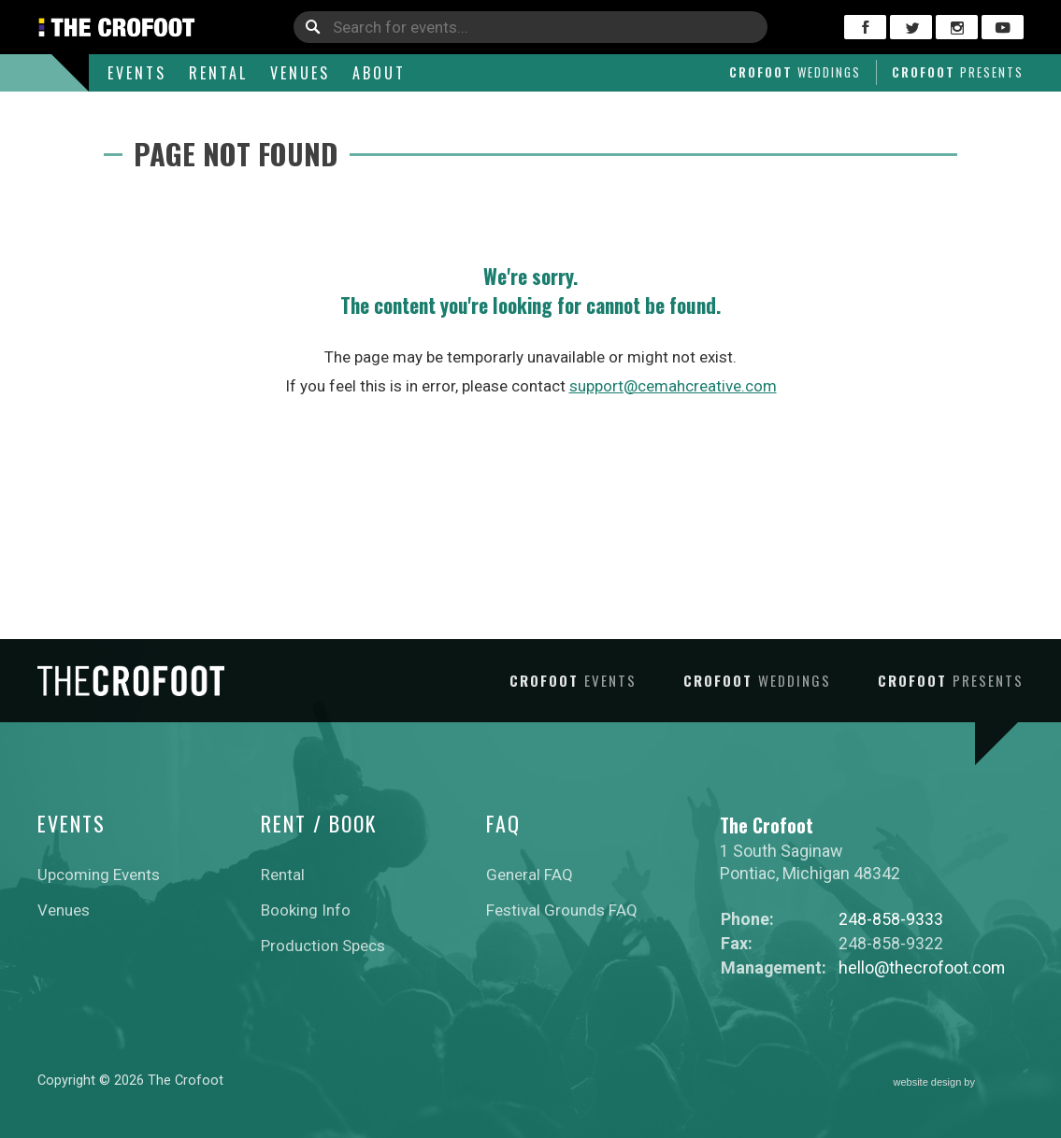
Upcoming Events (98, 874)
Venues (300, 73)
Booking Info (306, 910)
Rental (218, 73)
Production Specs (323, 945)
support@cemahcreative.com (673, 386)
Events (137, 73)
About (379, 73)
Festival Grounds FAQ (562, 910)
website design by (959, 1082)
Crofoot (795, 72)
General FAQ (529, 874)
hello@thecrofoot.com (922, 967)
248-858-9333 (891, 919)
